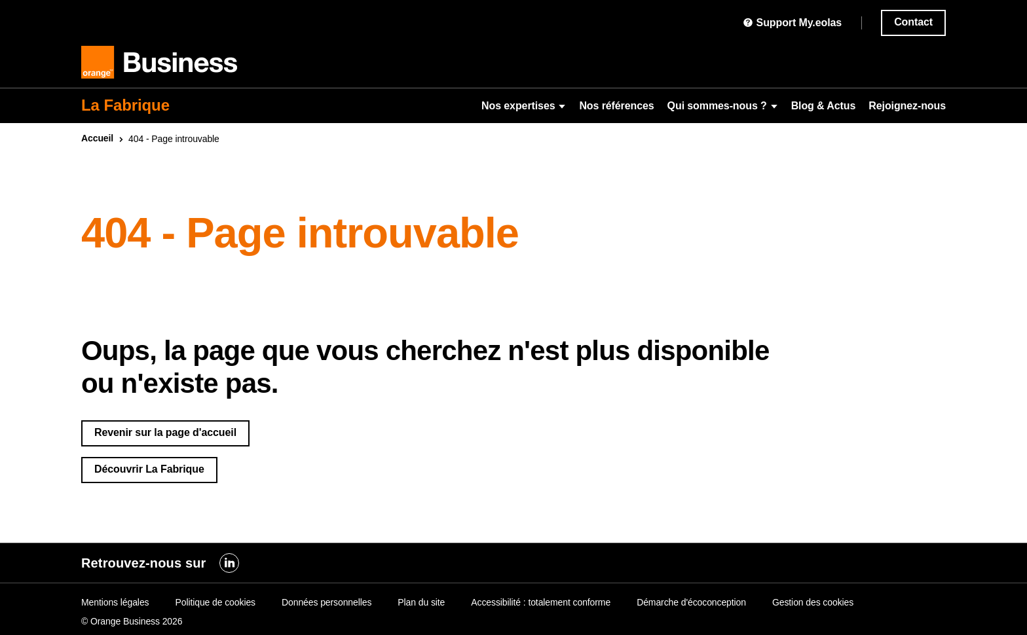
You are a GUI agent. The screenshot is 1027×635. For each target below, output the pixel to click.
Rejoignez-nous (907, 105)
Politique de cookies (215, 602)
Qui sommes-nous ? (722, 105)
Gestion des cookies (812, 602)
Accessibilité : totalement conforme (540, 602)
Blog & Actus (823, 105)
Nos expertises (523, 105)
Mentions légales (115, 602)
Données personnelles (326, 602)
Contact (913, 21)
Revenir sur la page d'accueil (165, 432)
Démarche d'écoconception (691, 602)
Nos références (616, 105)
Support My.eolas (792, 22)
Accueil (97, 138)
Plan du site (421, 602)
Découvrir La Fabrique (149, 469)
